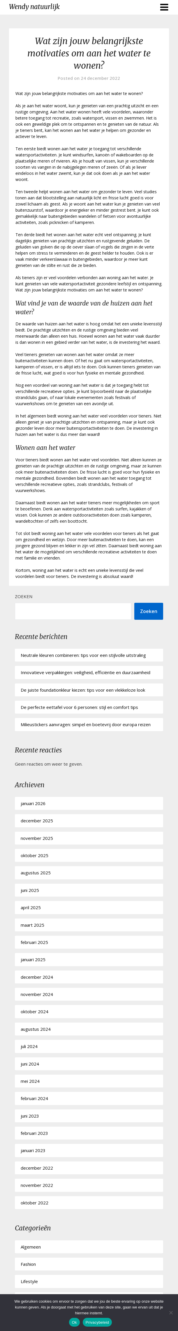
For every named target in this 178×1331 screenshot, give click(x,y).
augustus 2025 (36, 873)
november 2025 (37, 838)
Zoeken (23, 596)
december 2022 (37, 1168)
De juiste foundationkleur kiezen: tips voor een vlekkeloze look (83, 690)
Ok (74, 1322)
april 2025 (31, 907)
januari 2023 (33, 1150)
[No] (171, 1313)
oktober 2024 (34, 1011)
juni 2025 (30, 890)
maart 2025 (32, 925)
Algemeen (31, 1247)
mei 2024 (30, 1081)
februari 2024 (34, 1098)
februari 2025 (34, 942)
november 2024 (37, 994)
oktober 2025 (34, 855)
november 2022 (37, 1185)
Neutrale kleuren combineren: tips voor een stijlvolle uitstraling (83, 655)
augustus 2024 (36, 1029)
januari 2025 (33, 959)
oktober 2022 (34, 1203)
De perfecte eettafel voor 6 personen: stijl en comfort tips (79, 707)
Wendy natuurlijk (34, 7)
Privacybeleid (97, 1322)
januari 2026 (33, 803)
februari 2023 (34, 1133)
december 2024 (37, 977)
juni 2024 (30, 1064)
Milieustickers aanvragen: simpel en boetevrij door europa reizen (86, 724)
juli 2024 (29, 1046)
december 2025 (37, 821)
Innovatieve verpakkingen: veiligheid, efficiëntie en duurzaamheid (85, 672)
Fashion (28, 1264)
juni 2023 (30, 1116)
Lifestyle (29, 1281)
